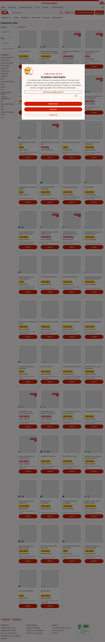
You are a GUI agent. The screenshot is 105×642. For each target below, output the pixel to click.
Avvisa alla (53, 109)
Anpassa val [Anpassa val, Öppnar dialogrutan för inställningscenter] (53, 115)
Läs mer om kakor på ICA (53, 92)
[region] (53, 92)
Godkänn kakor (53, 104)
